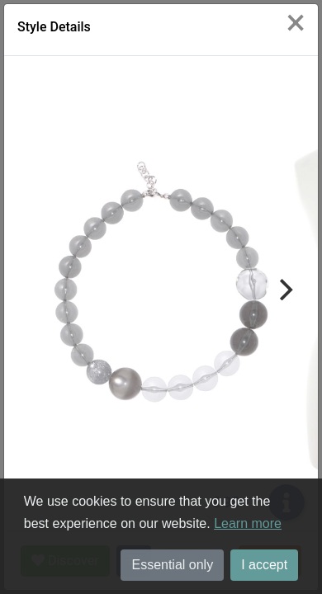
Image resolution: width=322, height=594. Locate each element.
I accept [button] (264, 565)
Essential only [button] (172, 565)
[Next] (284, 289)
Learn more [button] (248, 523)
